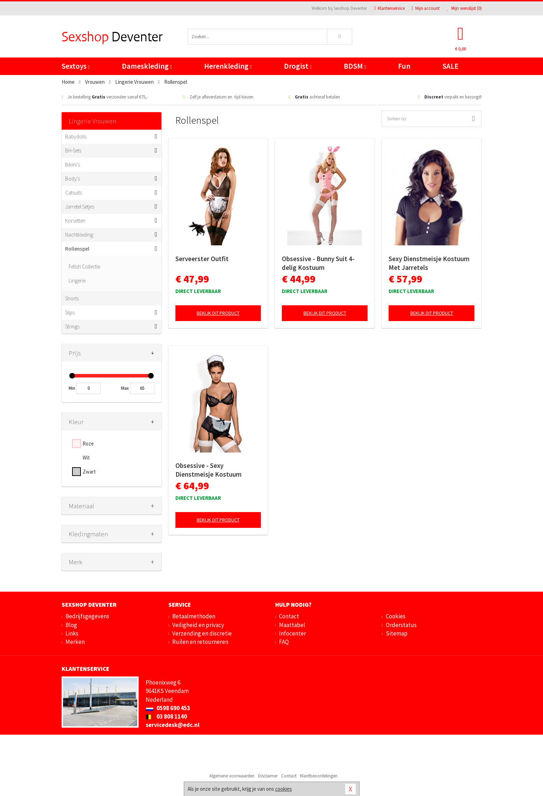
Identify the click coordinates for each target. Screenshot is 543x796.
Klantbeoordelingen (318, 776)
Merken (75, 642)
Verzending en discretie (202, 633)
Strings (72, 326)
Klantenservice (389, 8)
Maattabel (292, 625)
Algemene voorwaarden (232, 776)
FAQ (284, 642)
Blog (71, 625)
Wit (86, 457)
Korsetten (75, 220)
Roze (88, 443)
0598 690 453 (168, 708)
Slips (70, 312)
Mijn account (426, 8)
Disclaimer (268, 776)
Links (71, 633)
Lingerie (77, 280)
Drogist (298, 66)
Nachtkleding (79, 234)
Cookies (395, 616)
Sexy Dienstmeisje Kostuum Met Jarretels (429, 263)
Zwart (89, 471)
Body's (72, 178)
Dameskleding (147, 66)
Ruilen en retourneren (200, 642)
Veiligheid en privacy (198, 625)
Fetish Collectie (84, 266)
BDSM (355, 66)
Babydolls (75, 136)
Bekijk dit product (218, 313)
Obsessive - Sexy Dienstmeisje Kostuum (208, 469)
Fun (404, 66)
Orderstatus (401, 625)
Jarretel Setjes (79, 206)
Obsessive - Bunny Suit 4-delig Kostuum (318, 263)
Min (72, 388)
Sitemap (397, 633)
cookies (283, 788)
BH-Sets (73, 150)
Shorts (72, 298)
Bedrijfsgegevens (87, 616)
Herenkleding (228, 66)
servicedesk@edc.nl (173, 725)
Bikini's (72, 164)
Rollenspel (77, 248)
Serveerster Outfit (202, 258)
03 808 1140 (166, 716)
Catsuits (73, 192)
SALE (451, 66)
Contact (289, 616)
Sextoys (76, 66)
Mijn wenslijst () (464, 8)
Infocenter (292, 633)
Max (125, 388)
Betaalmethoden (193, 616)
